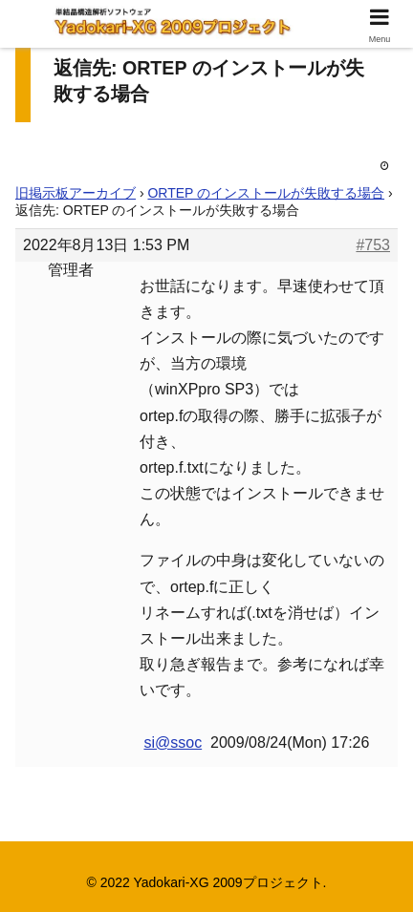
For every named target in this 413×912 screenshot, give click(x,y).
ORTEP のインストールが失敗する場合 (265, 193)
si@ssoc (172, 742)
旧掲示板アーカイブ (75, 193)
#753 (373, 245)
